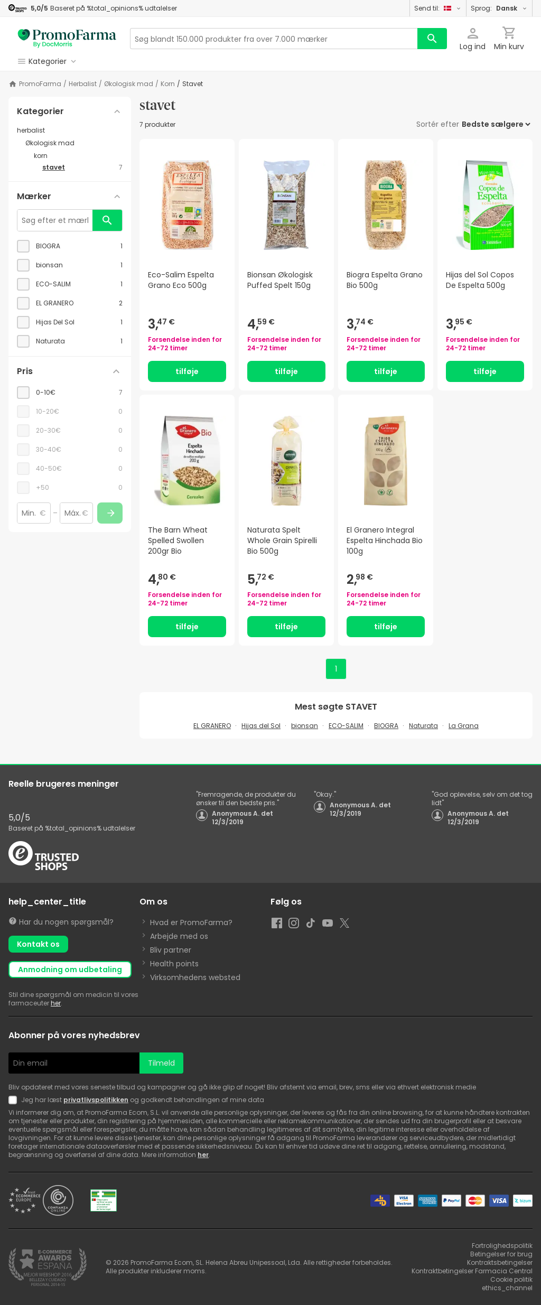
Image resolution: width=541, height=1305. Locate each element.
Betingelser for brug (501, 1254)
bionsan (304, 725)
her (56, 1003)
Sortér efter (437, 124)
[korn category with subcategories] (78, 156)
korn (168, 84)
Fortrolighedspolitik (502, 1245)
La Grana (464, 725)
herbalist (83, 84)
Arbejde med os (179, 936)
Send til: (438, 8)
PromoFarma (40, 84)
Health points (174, 963)
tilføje (187, 371)
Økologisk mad (128, 84)
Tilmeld (161, 1063)
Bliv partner (170, 950)
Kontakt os (38, 944)
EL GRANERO (212, 725)
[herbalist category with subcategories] (70, 130)
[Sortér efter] (496, 124)
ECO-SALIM (346, 725)
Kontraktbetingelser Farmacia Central (472, 1270)
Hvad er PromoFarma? (191, 922)
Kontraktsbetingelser (500, 1262)
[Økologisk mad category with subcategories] (74, 143)
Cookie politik (511, 1279)
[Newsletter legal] (14, 1100)
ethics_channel (507, 1287)
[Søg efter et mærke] (54, 220)
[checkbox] (70, 246)
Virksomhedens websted (195, 977)
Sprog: (499, 8)
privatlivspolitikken (95, 1099)
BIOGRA (386, 725)
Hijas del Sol (261, 725)
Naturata (423, 725)
